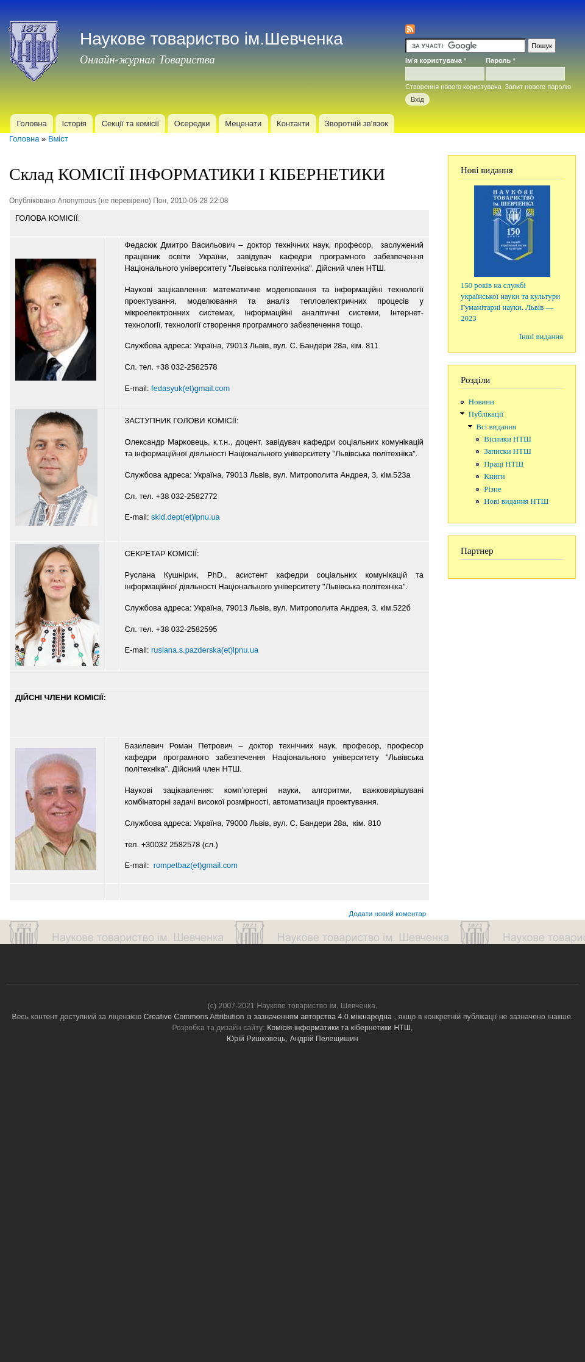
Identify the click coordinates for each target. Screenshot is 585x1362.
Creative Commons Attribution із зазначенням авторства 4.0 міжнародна (268, 1017)
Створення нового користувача (453, 86)
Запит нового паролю (538, 86)
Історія (74, 123)
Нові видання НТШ (516, 501)
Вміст (58, 138)
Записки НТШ (507, 451)
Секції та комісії (130, 123)
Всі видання (497, 427)
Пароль (501, 60)
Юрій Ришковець (256, 1038)
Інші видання (541, 336)
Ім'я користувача (435, 60)
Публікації (486, 414)
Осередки (192, 123)
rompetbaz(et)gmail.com (196, 865)
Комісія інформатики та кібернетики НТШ (339, 1027)
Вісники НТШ (507, 439)
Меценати (243, 123)
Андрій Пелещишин (324, 1038)
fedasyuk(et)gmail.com (190, 388)
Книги (494, 476)
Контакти (293, 123)
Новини (481, 402)
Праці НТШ (503, 464)
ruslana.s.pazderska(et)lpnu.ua (204, 649)
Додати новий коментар (388, 913)
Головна (31, 123)
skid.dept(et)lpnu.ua (185, 517)
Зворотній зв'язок (356, 123)
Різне (492, 489)
